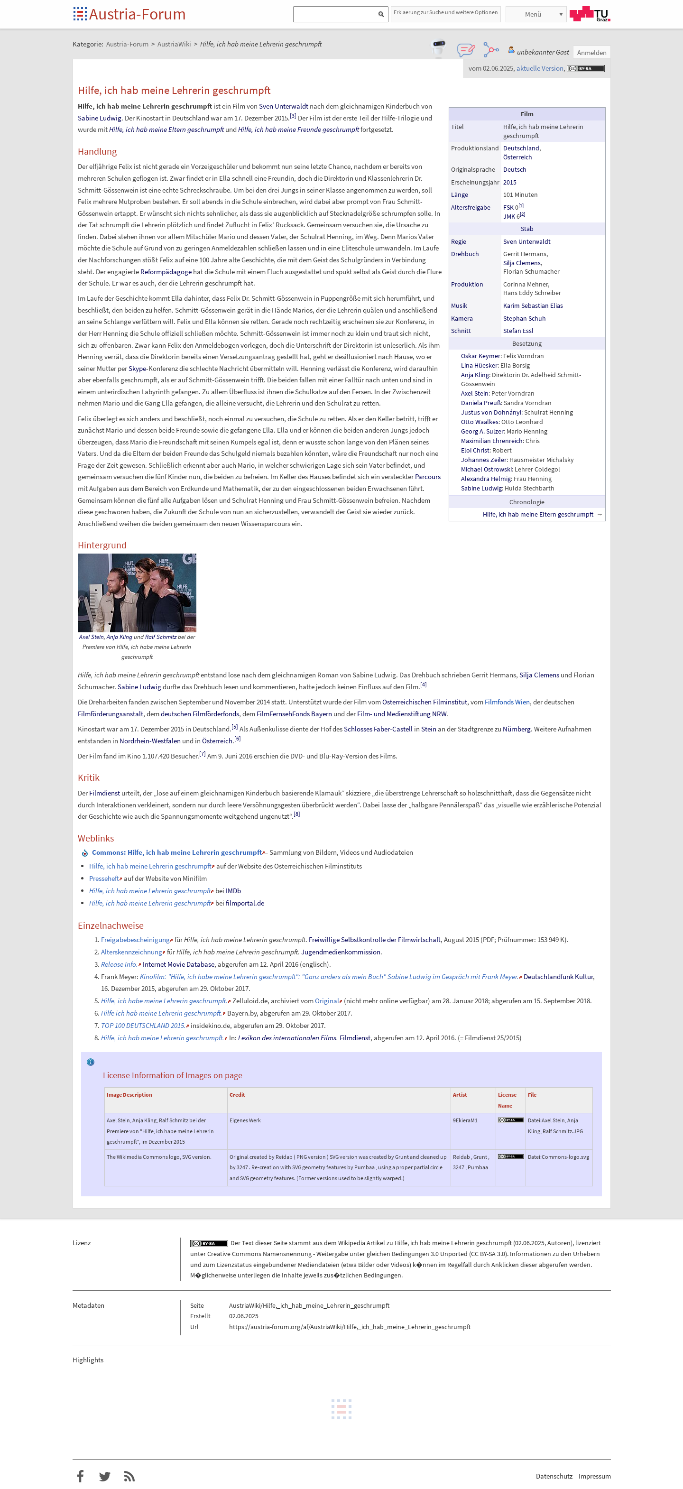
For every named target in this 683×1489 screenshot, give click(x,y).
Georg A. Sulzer (482, 431)
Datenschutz (554, 1475)
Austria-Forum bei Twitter (104, 1476)
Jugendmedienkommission (340, 951)
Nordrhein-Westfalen (150, 740)
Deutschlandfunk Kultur (558, 976)
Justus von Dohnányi (491, 412)
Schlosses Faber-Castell (378, 728)
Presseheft (104, 878)
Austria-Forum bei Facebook (80, 1476)
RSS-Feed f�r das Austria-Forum (129, 1476)
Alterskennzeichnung (131, 951)
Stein (428, 728)
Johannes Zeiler (484, 459)
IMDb (233, 890)
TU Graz (590, 13)
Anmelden (592, 52)
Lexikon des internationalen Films (287, 1037)
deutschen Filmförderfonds (200, 713)
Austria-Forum (137, 14)
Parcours (428, 476)
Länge (459, 194)
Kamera (462, 318)
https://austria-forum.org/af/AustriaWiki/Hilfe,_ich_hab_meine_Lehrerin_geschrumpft (350, 1327)
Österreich (517, 157)
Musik (459, 305)
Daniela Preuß (481, 402)
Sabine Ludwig (481, 488)
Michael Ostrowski (486, 469)
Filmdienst (104, 792)
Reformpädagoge (166, 271)
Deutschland (521, 148)
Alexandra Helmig (486, 478)
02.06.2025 (530, 1243)
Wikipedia (351, 1243)
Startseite (81, 14)
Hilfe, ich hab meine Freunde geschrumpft (298, 129)
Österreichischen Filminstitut (424, 701)
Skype (137, 368)
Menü (533, 13)
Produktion (467, 284)
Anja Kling (475, 374)
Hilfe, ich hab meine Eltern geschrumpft (538, 514)
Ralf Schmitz (160, 637)
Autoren (559, 1243)
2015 (510, 182)
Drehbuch (465, 254)
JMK (509, 216)
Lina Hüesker (479, 365)
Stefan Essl (518, 330)
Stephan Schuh (524, 318)
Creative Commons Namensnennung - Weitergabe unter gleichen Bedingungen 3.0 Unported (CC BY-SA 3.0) (357, 1253)
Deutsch (514, 169)
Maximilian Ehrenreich (492, 440)
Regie (458, 241)
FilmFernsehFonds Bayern (294, 713)
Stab (527, 228)
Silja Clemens (522, 263)
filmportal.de (245, 902)
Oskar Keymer (480, 355)
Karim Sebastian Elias (533, 305)
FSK (508, 207)
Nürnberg (517, 728)
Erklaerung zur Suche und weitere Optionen (446, 12)
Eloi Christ (475, 450)
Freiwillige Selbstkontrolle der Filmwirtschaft (375, 939)
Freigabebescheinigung (135, 939)
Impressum (595, 1475)
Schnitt (461, 330)
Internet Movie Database (178, 964)
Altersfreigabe (470, 207)
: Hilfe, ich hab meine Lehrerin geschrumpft (177, 852)
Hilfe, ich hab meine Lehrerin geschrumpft (150, 865)
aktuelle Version (540, 68)
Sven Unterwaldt (527, 241)
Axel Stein (475, 393)
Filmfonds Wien (507, 701)
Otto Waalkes (479, 421)
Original (327, 1000)
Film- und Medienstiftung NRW (401, 713)
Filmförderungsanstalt (110, 713)
